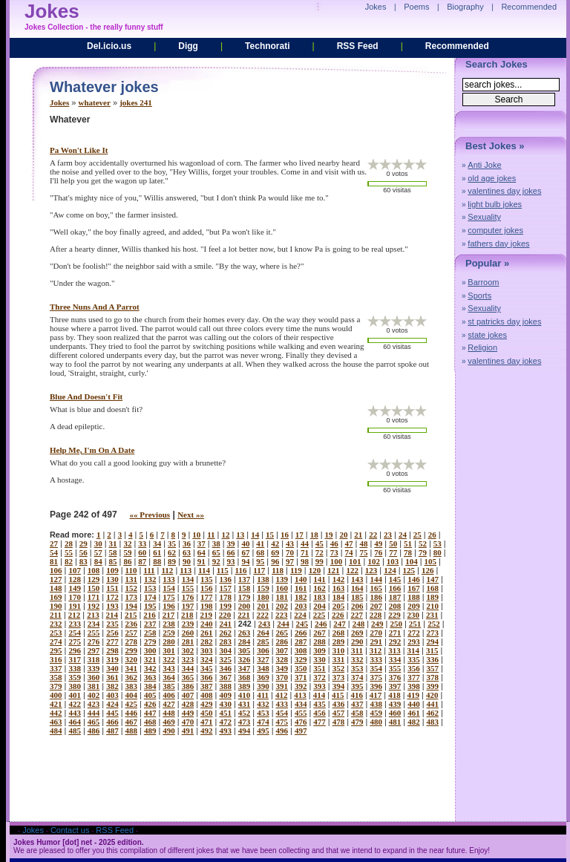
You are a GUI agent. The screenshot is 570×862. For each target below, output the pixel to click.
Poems (416, 6)
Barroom (483, 282)
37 (201, 543)
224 (300, 614)
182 (301, 596)
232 (56, 623)
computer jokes (495, 230)
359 (74, 677)
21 (358, 534)
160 (282, 588)
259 (169, 632)
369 (263, 677)
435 (319, 703)
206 (357, 605)
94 (245, 561)
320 (131, 659)
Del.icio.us (109, 46)
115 (223, 570)
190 (56, 605)
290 (357, 641)
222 (263, 614)
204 (319, 605)
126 (428, 570)
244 (283, 623)
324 (206, 659)
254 (74, 632)
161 (301, 588)
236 (131, 623)
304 (225, 650)
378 (433, 677)
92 (216, 561)
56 (83, 552)
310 (338, 650)
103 (393, 561)
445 (112, 712)
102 (373, 561)
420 (432, 694)
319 (112, 659)
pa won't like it (79, 150)
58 (113, 552)
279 (150, 641)
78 (408, 552)
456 (319, 712)
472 (225, 721)
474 (263, 721)
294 (433, 641)
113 (185, 570)
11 (210, 534)
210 (433, 605)
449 (188, 712)
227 (356, 614)
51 (408, 543)
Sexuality (484, 216)
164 (357, 588)
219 (206, 614)
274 (56, 641)
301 (169, 650)
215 (131, 614)
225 (319, 614)
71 (305, 552)
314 (413, 650)
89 (172, 561)
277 (112, 641)
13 (240, 534)
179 (244, 596)
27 (54, 543)
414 (319, 694)
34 (157, 543)
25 (417, 534)
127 (56, 579)
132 (150, 579)
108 (94, 570)
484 (56, 730)
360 (94, 677)
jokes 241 (135, 102)
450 (206, 712)
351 (319, 668)
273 (433, 632)
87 (142, 561)
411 (263, 694)
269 (357, 632)
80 (437, 552)
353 (357, 668)
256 (112, 632)
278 (131, 641)
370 (282, 677)
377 (413, 677)
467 (131, 721)
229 (394, 614)
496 (282, 730)
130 (112, 579)
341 (131, 668)
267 (319, 632)
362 (131, 677)
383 (131, 686)
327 (263, 659)
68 (260, 552)
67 (245, 552)
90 (187, 561)
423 (94, 703)
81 (54, 561)
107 (74, 570)
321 (150, 659)
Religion (482, 347)
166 (395, 588)
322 (169, 659)
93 (231, 561)
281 (188, 641)
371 (301, 677)
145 (395, 579)
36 (187, 543)
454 (282, 712)
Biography (465, 6)
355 (395, 668)
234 (94, 623)
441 (433, 703)
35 (172, 543)
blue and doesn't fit (86, 396)
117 (259, 570)
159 (263, 588)
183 (319, 596)
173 (131, 596)
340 (112, 668)
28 (69, 543)
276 (94, 641)
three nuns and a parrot (95, 306)
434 (301, 703)
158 (244, 588)
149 (74, 588)
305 (244, 650)
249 (377, 623)
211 (56, 614)
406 (169, 694)
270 (376, 632)
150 (94, 588)
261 (206, 632)
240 (206, 623)
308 (301, 650)
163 (338, 588)
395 (357, 686)
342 (150, 668)
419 (413, 694)
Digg (188, 46)
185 (357, 596)
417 (376, 694)
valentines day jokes (504, 190)
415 (338, 694)
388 (225, 686)
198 (206, 605)
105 (431, 561)
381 (94, 686)
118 (278, 570)
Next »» (190, 514)
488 (131, 730)
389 (244, 686)
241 (225, 623)
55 (69, 552)
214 (112, 614)
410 (244, 694)
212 (74, 614)
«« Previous (150, 514)
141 (319, 579)
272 (413, 632)
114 (204, 570)
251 (415, 623)
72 (319, 552)
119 (296, 570)
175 (169, 596)
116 (241, 570)
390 (263, 686)
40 (245, 543)
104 (411, 561)
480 (376, 721)
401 (74, 694)
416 (356, 694)
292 (395, 641)
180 (263, 596)
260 (188, 632)
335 (413, 659)
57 (98, 552)
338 (74, 668)
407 (188, 694)
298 (112, 650)
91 (201, 561)
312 (376, 650)
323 (188, 659)
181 (282, 596)
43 (290, 543)
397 (395, 686)
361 (112, 677)
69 (275, 552)
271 (395, 632)
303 (206, 650)
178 (225, 596)
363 (150, 677)
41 (260, 543)
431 (244, 703)
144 (376, 579)
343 (169, 668)
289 (338, 641)
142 (338, 579)
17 (299, 534)
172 (112, 596)
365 (188, 677)
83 (83, 561)
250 (396, 623)
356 (413, 668)
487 (112, 730)
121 (333, 570)
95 (260, 561)
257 (131, 632)
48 (363, 543)
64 (201, 552)
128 (74, 579)
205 (338, 605)
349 (282, 668)
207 (376, 605)
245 (302, 623)
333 (376, 659)
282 (206, 641)
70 (290, 552)
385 (169, 686)
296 (74, 650)
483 (433, 721)
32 (127, 543)
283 (225, 641)
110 (131, 570)
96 (275, 561)
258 (150, 632)
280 (169, 641)
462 (433, 712)
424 (112, 703)
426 (150, 703)
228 (376, 614)
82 (69, 561)
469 (169, 721)
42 (275, 543)
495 (263, 730)
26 (432, 534)
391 (282, 686)
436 (338, 703)
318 (94, 659)
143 (357, 579)
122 (352, 570)
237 (150, 623)
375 (376, 677)
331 (338, 659)
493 (225, 730)
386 (188, 686)
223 (281, 614)
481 (395, 721)
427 (169, 703)
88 (157, 561)
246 (321, 623)
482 (413, 721)
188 (413, 596)
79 (423, 552)
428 (188, 703)
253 (56, 632)
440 (413, 703)
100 (336, 561)
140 (301, 579)
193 (112, 605)
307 (282, 650)
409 (225, 694)
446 (131, 712)
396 (376, 686)
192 (94, 605)
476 (301, 721)
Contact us (70, 830)
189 (433, 596)
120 (315, 570)
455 (301, 712)
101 (355, 561)
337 (56, 668)
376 (395, 677)
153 (150, 588)
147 (433, 579)
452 (244, 712)
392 (301, 686)
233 (74, 623)
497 (301, 730)
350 (301, 668)
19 (329, 534)
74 (349, 552)
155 (188, 588)
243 (264, 623)
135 (206, 579)
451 (225, 712)
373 (338, 677)
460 (395, 712)
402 (94, 694)
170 (74, 596)
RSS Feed (358, 46)
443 (74, 712)
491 (188, 730)
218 (187, 614)
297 (94, 650)
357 (433, 668)
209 (413, 605)
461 (413, 712)
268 (338, 632)
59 (127, 552)
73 (334, 552)
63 (187, 552)
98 (305, 561)
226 (338, 614)
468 (150, 721)
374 (357, 677)
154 (169, 588)
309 (319, 650)
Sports (479, 295)
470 (188, 721)
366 (206, 677)
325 (225, 659)
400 (56, 694)
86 (127, 561)
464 (74, 721)
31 (113, 543)
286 (282, 641)
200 (244, 605)
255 (94, 632)
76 (378, 552)
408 (206, 694)
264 (263, 632)
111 (148, 570)
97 (290, 561)
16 (285, 534)
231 (432, 614)
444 (94, 712)
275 (74, 641)
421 (56, 703)
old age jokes (492, 178)
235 (112, 623)
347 (244, 668)
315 (432, 650)
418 (394, 694)
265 (282, 632)
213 (93, 614)
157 (225, 588)
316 (56, 659)
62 (172, 552)
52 (423, 543)
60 (142, 552)
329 (301, 659)
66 (231, 552)
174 (150, 596)
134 (188, 579)
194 (131, 605)
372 (319, 677)
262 (225, 632)
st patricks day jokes (504, 321)
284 (244, 641)
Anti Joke (484, 164)
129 (94, 579)
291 (376, 641)
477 (319, 721)
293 (413, 641)
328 (282, 659)
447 (150, 712)
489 (150, 730)
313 (394, 650)
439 (395, 703)
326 (244, 659)
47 (349, 543)
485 (74, 730)
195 (150, 605)
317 (74, 659)
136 (225, 579)
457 (338, 712)
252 (434, 623)
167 (413, 588)
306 (263, 650)
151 (112, 588)
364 (169, 677)
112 (167, 570)
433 (282, 703)
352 (338, 668)
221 (244, 614)
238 (169, 623)
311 (357, 650)
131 (131, 579)
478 (338, 721)
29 (83, 543)
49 (378, 543)
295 (56, 650)
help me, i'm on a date (92, 449)
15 (270, 534)
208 (395, 605)
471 (206, 721)
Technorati (267, 46)
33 (142, 543)
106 (56, 570)
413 (300, 694)
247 (339, 623)
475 (282, 721)
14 (255, 534)
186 (376, 596)
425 (131, 703)
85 (113, 561)
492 (206, 730)
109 (112, 570)
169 (56, 596)
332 (357, 659)
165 (376, 588)
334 (395, 659)
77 (393, 552)
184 (338, 596)
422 (74, 703)
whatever (95, 102)
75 (363, 552)
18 (314, 534)
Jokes (59, 102)
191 (74, 605)
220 (225, 614)
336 (433, 659)
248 (359, 623)
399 (433, 686)
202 (282, 605)
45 (319, 543)
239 (188, 623)
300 (150, 650)
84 (98, 561)
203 (301, 605)
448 (169, 712)
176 (188, 596)
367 (225, 677)
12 (225, 534)
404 (131, 694)
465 (94, 721)
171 (94, 596)
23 (388, 534)
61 (157, 552)
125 (409, 570)
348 (263, 668)
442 (56, 712)
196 (169, 605)
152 (131, 588)
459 (376, 712)
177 (206, 596)
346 (225, 668)
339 (94, 668)
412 (281, 694)
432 (263, 703)
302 (188, 650)
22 (373, 534)
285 (263, 641)
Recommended (457, 46)
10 (196, 534)
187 (395, 596)
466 (112, 721)
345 (206, 668)
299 (131, 650)
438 (376, 703)
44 (305, 543)
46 (334, 543)
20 (343, 534)
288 (319, 641)
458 (357, 712)
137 (244, 579)
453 (263, 712)
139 (282, 579)
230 (413, 614)
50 (393, 543)
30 (98, 543)
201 (263, 605)
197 (188, 605)
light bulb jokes (495, 204)
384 (150, 686)
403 (112, 694)
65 (216, 552)
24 (403, 534)
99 (319, 561)
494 (244, 730)
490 (169, 730)
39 (231, 543)
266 (301, 632)
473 (244, 721)
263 (244, 632)
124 (390, 570)
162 (319, 588)
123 (371, 570)
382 (112, 686)
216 (149, 614)
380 (74, 686)
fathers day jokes (498, 243)
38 (216, 543)
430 (225, 703)
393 (319, 686)
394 (338, 686)
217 (169, 614)
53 (437, 543)
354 (376, 668)
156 (206, 588)
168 (433, 588)
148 (56, 588)
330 (319, 659)
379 (56, 686)
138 (263, 579)
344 (188, 668)
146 (413, 579)
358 (56, 677)
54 (54, 552)
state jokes (487, 334)
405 (150, 694)
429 (206, 703)
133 (169, 579)
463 (56, 721)
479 (357, 721)
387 (206, 686)
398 (413, 686)
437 (357, 703)
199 (225, 605)
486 (94, 730)
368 (244, 677)
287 (301, 641)
